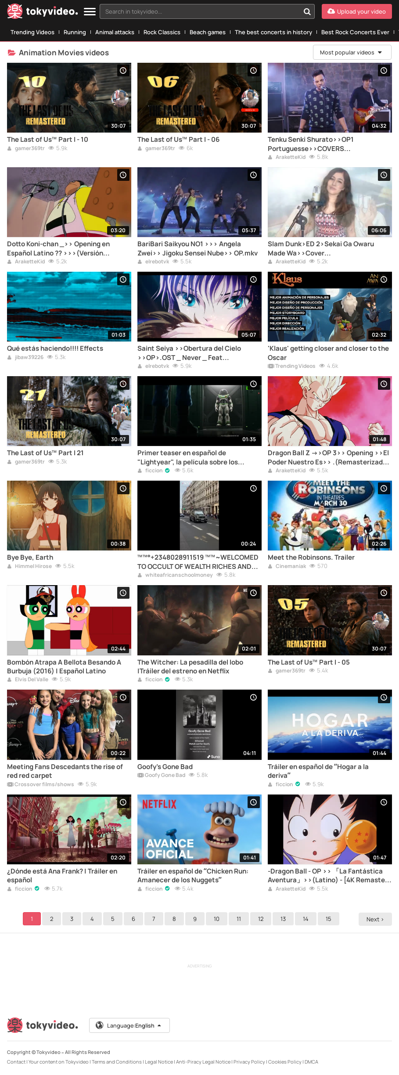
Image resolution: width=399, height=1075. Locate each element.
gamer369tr (26, 149)
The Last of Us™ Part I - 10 (47, 139)
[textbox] (199, 11)
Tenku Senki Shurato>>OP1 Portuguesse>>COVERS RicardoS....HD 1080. (311, 144)
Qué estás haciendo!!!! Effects (55, 348)
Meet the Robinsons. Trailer (311, 557)
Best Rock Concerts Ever (355, 32)
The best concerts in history (273, 32)
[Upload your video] (357, 11)
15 (330, 919)
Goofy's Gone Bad (165, 766)
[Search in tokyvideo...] (307, 11)
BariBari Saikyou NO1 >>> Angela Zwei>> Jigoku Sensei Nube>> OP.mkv (197, 248)
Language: (129, 1025)
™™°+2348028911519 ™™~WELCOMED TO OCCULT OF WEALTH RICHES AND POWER (198, 562)
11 (240, 919)
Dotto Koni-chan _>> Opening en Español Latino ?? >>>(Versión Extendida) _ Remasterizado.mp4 (60, 249)
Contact (16, 1061)
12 (262, 919)
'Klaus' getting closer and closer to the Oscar (328, 353)
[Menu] (90, 12)
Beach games (208, 32)
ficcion (150, 471)
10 (218, 919)
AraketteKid (287, 158)
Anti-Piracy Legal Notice (203, 1061)
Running (75, 32)
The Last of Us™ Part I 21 (45, 453)
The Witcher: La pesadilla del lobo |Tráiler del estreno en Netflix (190, 667)
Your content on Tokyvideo (59, 1061)
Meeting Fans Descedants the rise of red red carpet (65, 771)
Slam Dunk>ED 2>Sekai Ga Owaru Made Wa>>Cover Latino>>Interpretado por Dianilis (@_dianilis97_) (321, 249)
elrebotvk (153, 262)
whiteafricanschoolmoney (175, 575)
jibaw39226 (25, 358)
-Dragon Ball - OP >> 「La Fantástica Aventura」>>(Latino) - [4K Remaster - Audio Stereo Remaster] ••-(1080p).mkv (330, 876)
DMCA (311, 1061)
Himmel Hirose (29, 567)
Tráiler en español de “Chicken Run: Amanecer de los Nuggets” (192, 875)
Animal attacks (114, 32)
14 (307, 919)
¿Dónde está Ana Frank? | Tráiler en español (62, 875)
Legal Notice (159, 1061)
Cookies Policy (285, 1061)
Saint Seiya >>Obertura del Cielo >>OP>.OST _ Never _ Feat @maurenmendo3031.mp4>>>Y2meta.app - (199, 353)
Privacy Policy (249, 1061)
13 (284, 919)
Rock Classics (162, 32)
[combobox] (207, 11)
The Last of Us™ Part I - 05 (309, 662)
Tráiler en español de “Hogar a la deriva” (318, 771)
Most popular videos (351, 52)
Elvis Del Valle (27, 680)
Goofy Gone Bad (161, 776)
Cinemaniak (287, 567)
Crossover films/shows (40, 785)
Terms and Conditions (117, 1061)
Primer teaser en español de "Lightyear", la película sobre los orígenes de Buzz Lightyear (187, 458)
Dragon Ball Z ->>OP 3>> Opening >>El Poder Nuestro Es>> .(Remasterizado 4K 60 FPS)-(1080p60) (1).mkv (328, 458)
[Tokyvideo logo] (42, 13)
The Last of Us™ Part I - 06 (178, 139)
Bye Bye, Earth (30, 557)
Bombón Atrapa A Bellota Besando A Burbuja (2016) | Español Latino (64, 667)
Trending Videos (32, 32)
